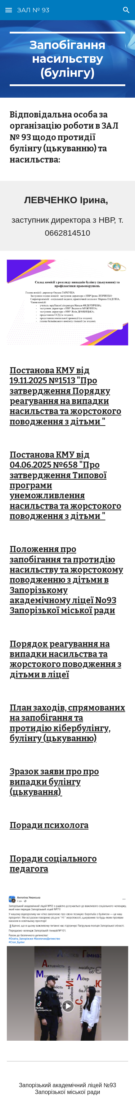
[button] (8, 10)
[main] (68, 59)
